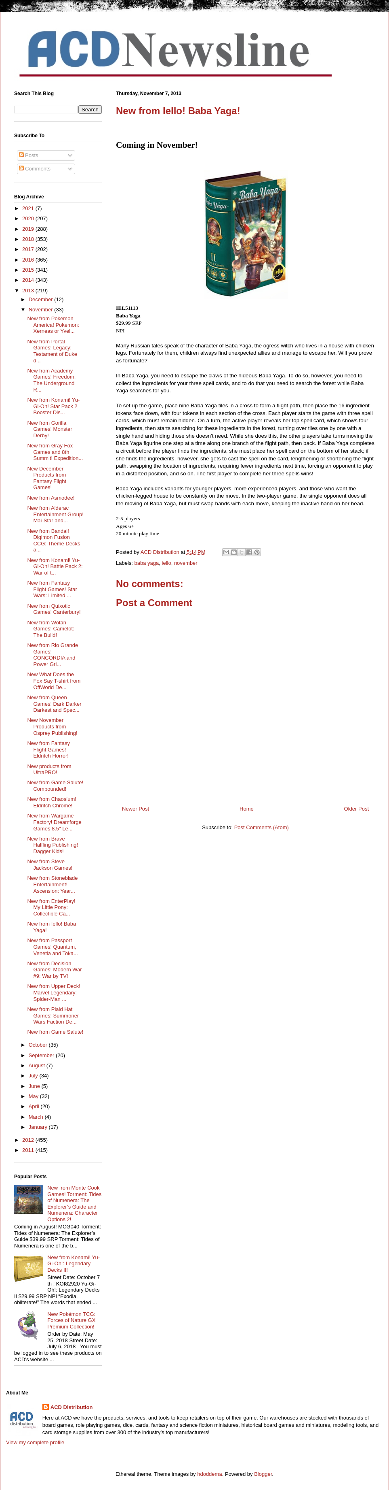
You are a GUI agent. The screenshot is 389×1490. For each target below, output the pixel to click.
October (39, 1045)
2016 (29, 260)
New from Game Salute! (55, 1032)
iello (166, 563)
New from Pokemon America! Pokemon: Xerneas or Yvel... (53, 324)
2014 (29, 280)
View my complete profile (35, 1442)
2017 (29, 249)
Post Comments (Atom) (261, 827)
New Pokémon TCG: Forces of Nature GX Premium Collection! (71, 1320)
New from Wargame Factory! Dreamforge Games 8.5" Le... (54, 822)
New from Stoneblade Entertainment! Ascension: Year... (52, 884)
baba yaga (147, 563)
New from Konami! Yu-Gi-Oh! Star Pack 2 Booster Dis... (53, 406)
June (35, 1086)
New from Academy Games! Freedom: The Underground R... (51, 380)
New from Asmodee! (50, 498)
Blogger (263, 1474)
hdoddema (209, 1474)
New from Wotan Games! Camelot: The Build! (50, 628)
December (42, 299)
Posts (28, 155)
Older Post (356, 809)
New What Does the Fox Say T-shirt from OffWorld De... (53, 680)
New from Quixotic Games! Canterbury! (53, 609)
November (42, 310)
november (186, 563)
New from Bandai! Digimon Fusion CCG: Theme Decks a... (53, 540)
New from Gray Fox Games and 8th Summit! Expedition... (55, 452)
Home (247, 809)
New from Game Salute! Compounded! (55, 785)
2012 (29, 1140)
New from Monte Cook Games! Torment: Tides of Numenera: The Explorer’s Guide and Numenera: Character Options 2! (74, 1203)
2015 (29, 270)
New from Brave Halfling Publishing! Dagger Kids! (52, 845)
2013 (29, 290)
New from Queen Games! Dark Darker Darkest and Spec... (54, 703)
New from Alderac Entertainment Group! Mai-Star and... (55, 514)
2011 (29, 1150)
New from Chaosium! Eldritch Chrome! (51, 802)
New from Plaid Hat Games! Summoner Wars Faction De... (53, 1015)
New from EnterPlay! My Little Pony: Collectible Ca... (51, 907)
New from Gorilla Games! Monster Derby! (49, 429)
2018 (29, 239)
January (39, 1127)
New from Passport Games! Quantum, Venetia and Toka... (52, 946)
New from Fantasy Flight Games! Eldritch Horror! (48, 749)
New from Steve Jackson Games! (49, 864)
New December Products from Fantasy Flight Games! (46, 478)
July (34, 1076)
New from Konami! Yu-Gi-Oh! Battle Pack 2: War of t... (54, 566)
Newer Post (135, 809)
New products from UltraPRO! (49, 769)
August (37, 1065)
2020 (29, 218)
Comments (34, 169)
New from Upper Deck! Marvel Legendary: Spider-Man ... (53, 992)
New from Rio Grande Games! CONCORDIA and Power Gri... (52, 654)
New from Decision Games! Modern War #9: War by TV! (54, 969)
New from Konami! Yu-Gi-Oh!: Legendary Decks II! (73, 1263)
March (37, 1117)
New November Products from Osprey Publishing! (52, 726)
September (42, 1055)
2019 (29, 229)
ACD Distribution (71, 1407)
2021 (29, 208)
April (35, 1106)
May (34, 1096)
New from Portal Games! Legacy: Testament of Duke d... (52, 351)
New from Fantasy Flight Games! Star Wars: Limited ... (52, 589)
